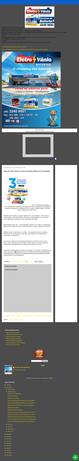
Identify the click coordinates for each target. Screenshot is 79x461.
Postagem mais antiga (43, 316)
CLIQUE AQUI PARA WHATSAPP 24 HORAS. (14, 46)
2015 (7, 450)
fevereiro (10, 429)
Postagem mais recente (12, 316)
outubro (10, 389)
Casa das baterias (12, 396)
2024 (7, 434)
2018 (7, 443)
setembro (10, 391)
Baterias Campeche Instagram (14, 340)
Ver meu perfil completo (19, 370)
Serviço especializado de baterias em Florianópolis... (21, 403)
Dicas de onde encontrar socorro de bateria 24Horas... (22, 416)
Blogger (51, 378)
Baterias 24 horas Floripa (12, 344)
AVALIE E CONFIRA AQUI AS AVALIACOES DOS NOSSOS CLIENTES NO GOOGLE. (25, 49)
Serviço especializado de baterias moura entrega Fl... (22, 400)
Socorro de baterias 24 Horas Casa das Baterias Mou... (22, 419)
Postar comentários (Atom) (15, 319)
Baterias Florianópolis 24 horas (14, 334)
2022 (7, 439)
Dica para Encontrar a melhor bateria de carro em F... (22, 414)
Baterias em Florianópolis (14, 393)
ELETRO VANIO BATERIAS (22, 367)
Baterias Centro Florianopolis (15, 410)
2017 (7, 445)
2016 (7, 448)
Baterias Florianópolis (13, 398)
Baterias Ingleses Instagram (13, 338)
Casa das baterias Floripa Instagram (15, 342)
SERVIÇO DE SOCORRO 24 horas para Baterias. (21, 405)
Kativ (39, 378)
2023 (7, 436)
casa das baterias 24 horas (13, 336)
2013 (7, 455)
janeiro (10, 431)
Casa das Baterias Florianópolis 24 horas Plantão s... (22, 421)
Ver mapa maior (51, 159)
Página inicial (28, 316)
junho (9, 424)
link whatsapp (75, 457)
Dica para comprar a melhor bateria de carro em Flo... (22, 412)
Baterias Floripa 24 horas (12, 332)
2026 (7, 385)
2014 (7, 452)
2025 (7, 387)
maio (9, 426)
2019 (7, 441)
